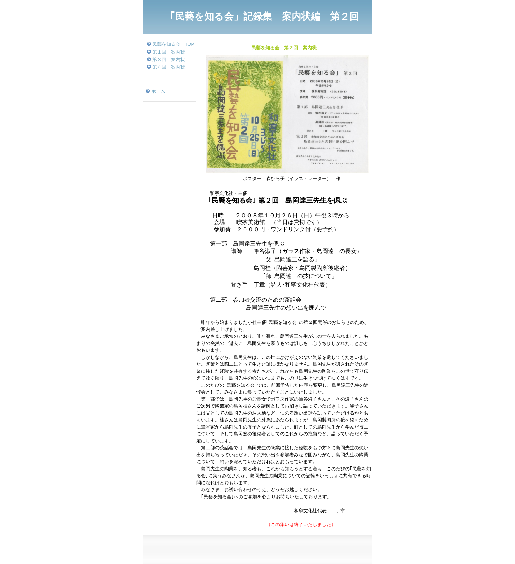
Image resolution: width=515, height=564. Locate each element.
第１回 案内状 (168, 52)
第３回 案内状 (168, 59)
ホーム (158, 91)
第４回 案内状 (168, 67)
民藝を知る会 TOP (173, 44)
